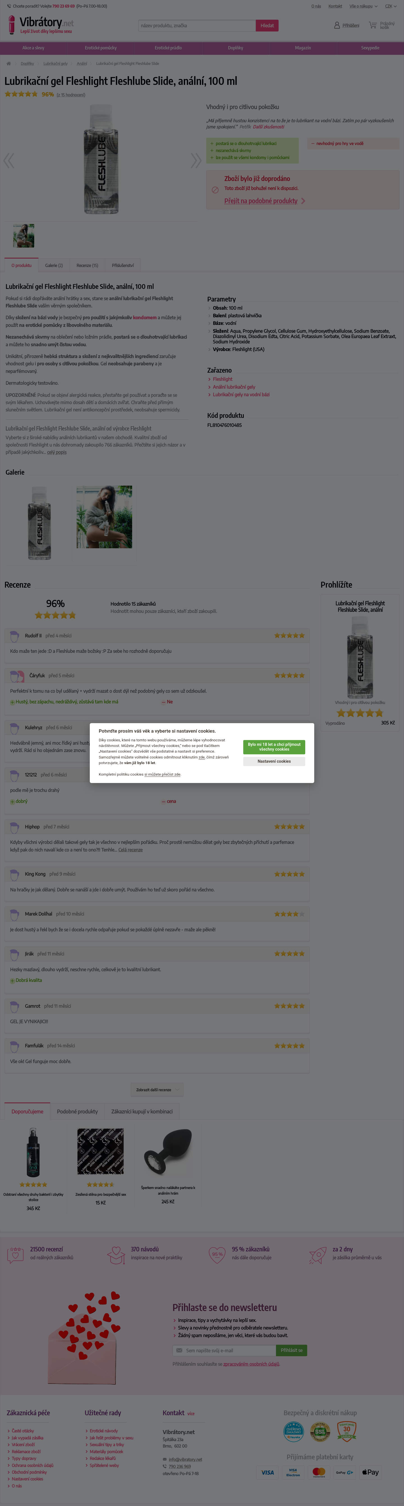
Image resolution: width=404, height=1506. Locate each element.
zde (202, 757)
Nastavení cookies (274, 761)
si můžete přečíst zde (162, 774)
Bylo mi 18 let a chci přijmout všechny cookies (274, 747)
